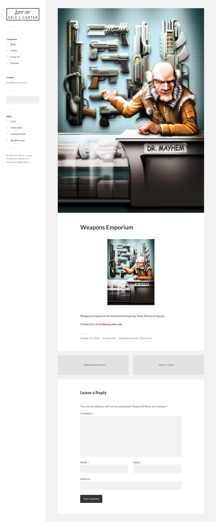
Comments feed (17, 134)
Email (138, 463)
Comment (87, 414)
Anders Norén (22, 162)
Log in (13, 121)
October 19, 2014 (89, 338)
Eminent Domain (129, 338)
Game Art (15, 57)
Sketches (14, 63)
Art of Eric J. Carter (23, 155)
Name (84, 463)
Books (13, 44)
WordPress (23, 158)
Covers (13, 50)
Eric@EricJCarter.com (17, 82)
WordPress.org (17, 140)
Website (85, 479)
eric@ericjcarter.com (110, 324)
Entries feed (16, 127)
